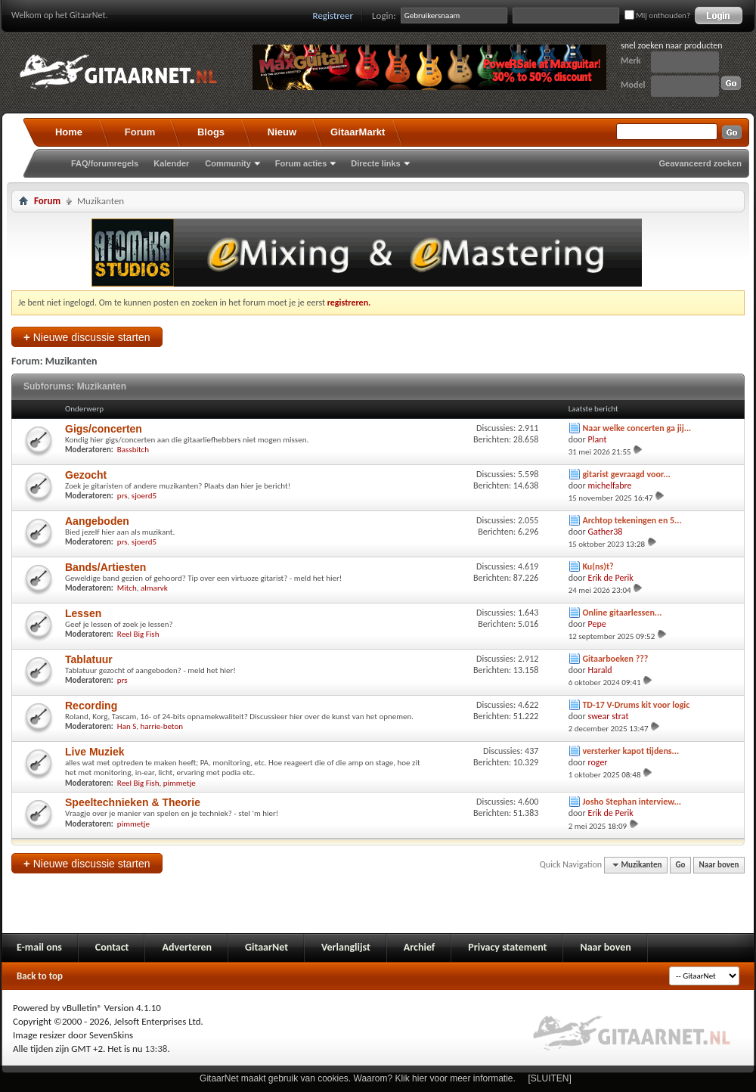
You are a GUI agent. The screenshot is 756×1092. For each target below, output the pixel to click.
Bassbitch (133, 449)
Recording (91, 706)
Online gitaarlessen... (622, 612)
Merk (631, 60)
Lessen (83, 613)
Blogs (211, 132)
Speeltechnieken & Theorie (132, 802)
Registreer (333, 15)
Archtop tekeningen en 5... (631, 520)
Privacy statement (507, 947)
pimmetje (179, 783)
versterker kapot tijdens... (630, 751)
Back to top (40, 976)
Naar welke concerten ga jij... (636, 428)
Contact (112, 947)
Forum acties (301, 163)
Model (633, 84)
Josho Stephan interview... (631, 801)
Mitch (127, 588)
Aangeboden (97, 521)
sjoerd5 (144, 496)
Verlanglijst (345, 947)
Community (228, 163)
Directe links (375, 163)
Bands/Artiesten (105, 567)
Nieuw (282, 132)
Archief (419, 947)
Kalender (171, 163)
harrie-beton (162, 726)
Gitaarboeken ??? (615, 658)
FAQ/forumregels (104, 163)
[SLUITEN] (550, 1078)
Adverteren (187, 947)
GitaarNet (266, 947)
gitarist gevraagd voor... (626, 474)
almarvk (154, 588)
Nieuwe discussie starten (86, 336)
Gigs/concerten (103, 429)
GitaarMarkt (357, 132)
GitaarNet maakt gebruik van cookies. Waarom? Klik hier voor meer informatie (356, 1078)
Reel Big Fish (138, 634)
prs (122, 496)
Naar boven (719, 865)
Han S (126, 726)
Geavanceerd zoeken (700, 163)
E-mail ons (39, 947)
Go (681, 865)
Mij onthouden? (657, 15)
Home (68, 132)
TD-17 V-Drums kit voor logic (635, 705)
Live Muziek (95, 752)
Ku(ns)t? (597, 566)
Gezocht (86, 475)
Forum (140, 132)
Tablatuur (89, 659)
